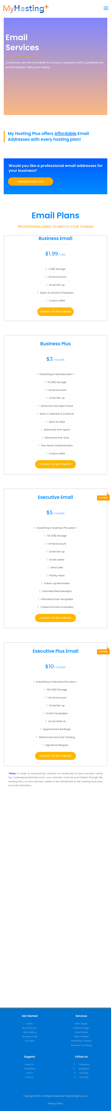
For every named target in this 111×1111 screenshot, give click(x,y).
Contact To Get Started (55, 311)
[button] (30, 181)
